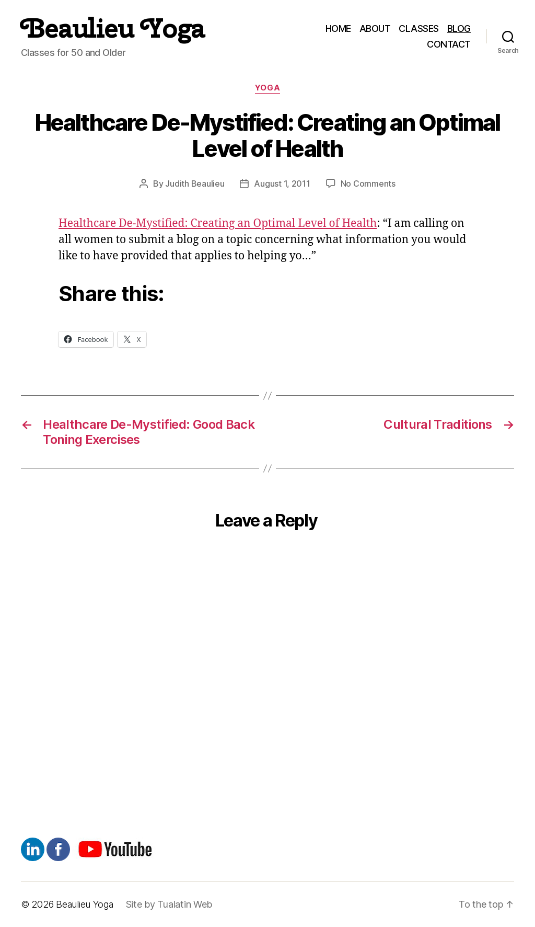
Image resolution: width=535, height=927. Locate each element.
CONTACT (449, 44)
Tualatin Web (184, 904)
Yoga (267, 88)
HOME (338, 28)
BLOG (459, 28)
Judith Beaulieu (194, 183)
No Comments (368, 183)
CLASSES (419, 28)
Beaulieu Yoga (113, 28)
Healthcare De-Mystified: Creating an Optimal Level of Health (218, 223)
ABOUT (375, 28)
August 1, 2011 (282, 183)
